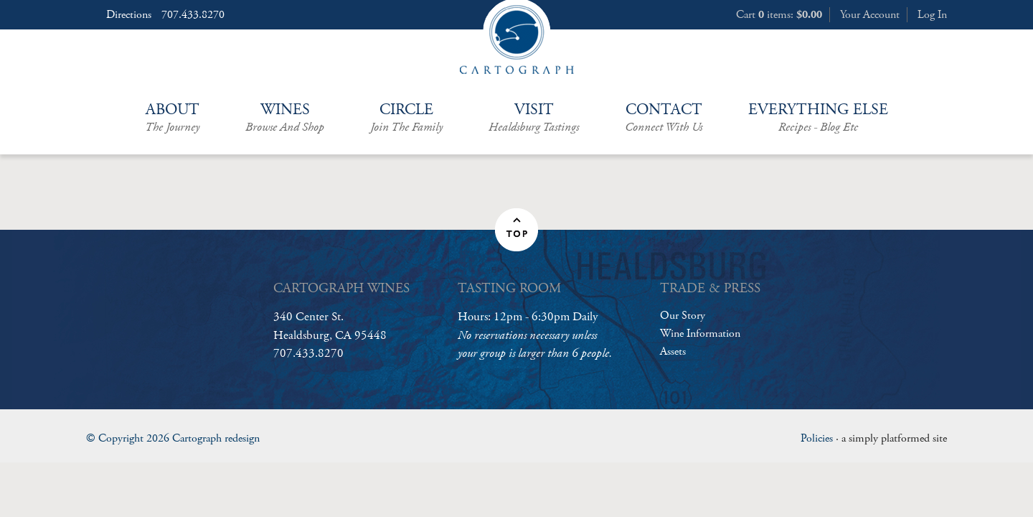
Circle (406, 118)
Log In (932, 14)
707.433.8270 (193, 15)
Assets (673, 351)
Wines (284, 118)
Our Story (682, 315)
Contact (663, 118)
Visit (534, 118)
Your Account (870, 14)
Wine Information (700, 333)
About (172, 118)
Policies (817, 438)
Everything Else (818, 118)
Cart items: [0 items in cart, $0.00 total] (779, 14)
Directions (128, 15)
